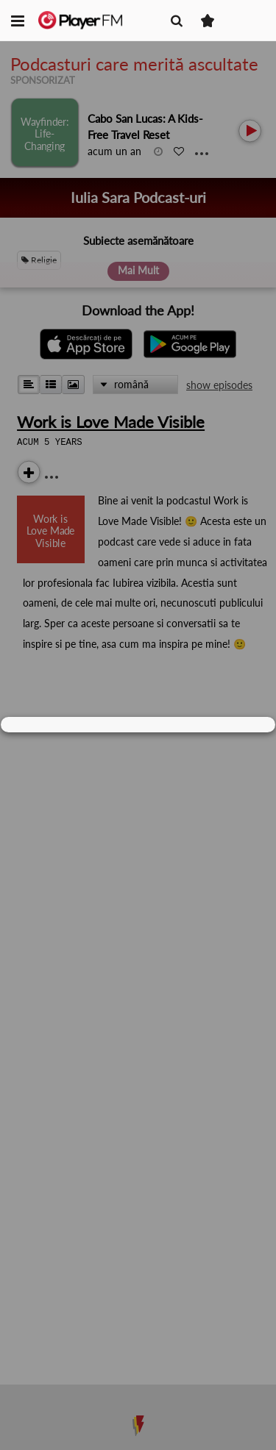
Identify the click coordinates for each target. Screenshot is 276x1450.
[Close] (257, 725)
